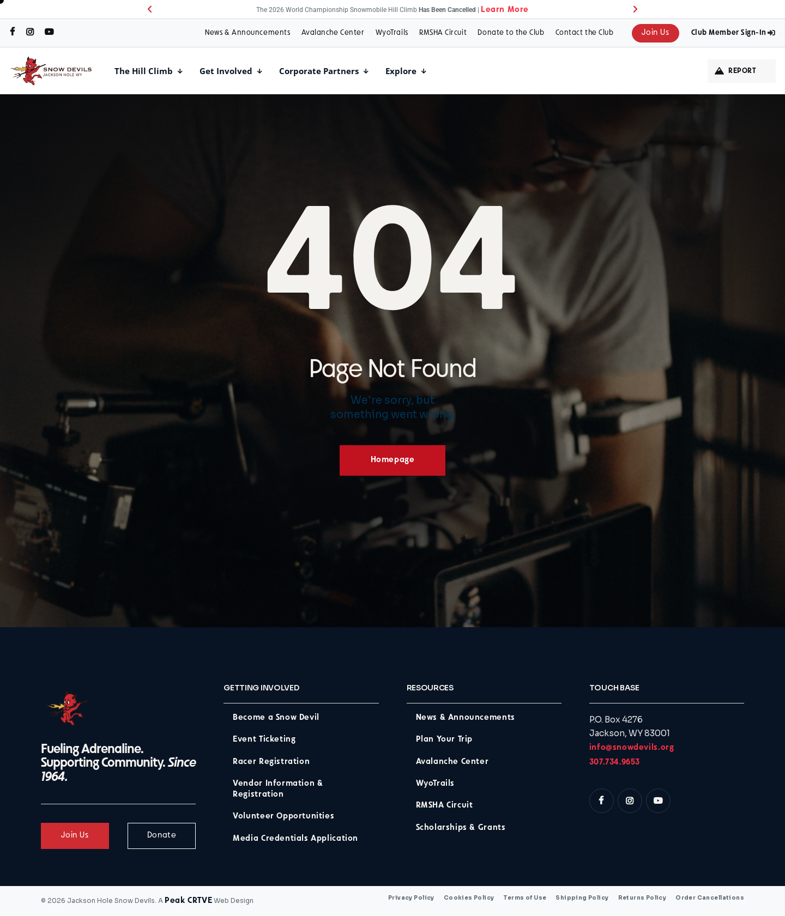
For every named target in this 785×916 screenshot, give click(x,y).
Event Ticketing (264, 740)
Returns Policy (642, 898)
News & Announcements (247, 33)
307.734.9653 (614, 763)
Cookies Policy (469, 898)
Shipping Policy (581, 898)
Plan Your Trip (444, 740)
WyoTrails (392, 33)
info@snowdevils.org (631, 748)
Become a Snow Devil (276, 718)
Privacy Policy (411, 898)
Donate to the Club (511, 33)
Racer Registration (271, 762)
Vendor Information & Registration (278, 789)
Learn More (505, 10)
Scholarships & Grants (461, 828)
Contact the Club (584, 33)
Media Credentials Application (295, 839)
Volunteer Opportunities (283, 816)
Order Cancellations (709, 898)
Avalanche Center (333, 33)
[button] (149, 9)
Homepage (393, 460)
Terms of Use (524, 898)
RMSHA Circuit (443, 33)
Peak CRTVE (188, 901)
